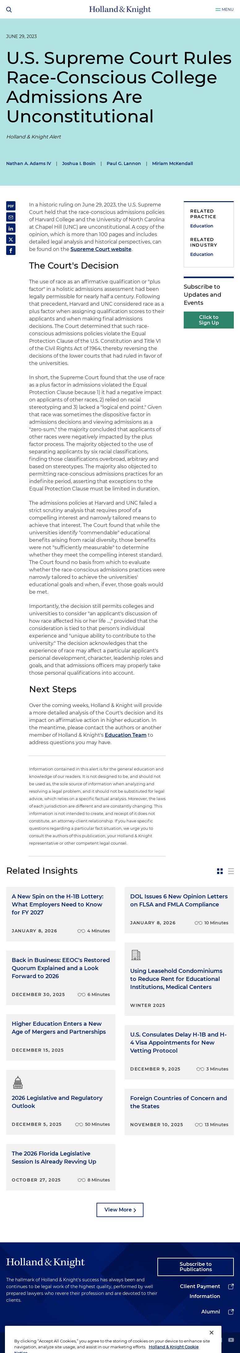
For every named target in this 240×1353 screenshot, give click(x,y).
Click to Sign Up (209, 320)
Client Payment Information (200, 1291)
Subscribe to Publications (196, 1267)
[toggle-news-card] (220, 871)
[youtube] (231, 1340)
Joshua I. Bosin (79, 163)
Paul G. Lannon (124, 163)
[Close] (211, 1341)
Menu (228, 9)
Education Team (126, 735)
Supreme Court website (101, 249)
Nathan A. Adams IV (28, 163)
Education (201, 226)
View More (118, 1210)
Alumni (210, 1312)
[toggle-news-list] (231, 871)
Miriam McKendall (172, 163)
